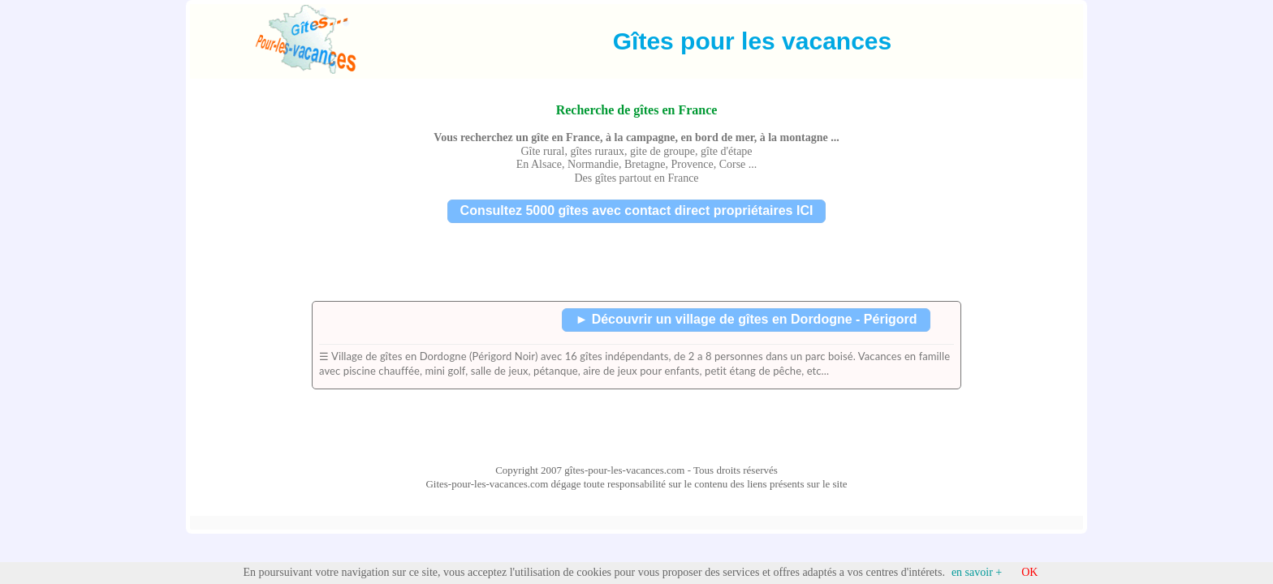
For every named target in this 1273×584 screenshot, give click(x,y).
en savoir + (977, 572)
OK (1029, 572)
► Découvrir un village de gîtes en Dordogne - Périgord (746, 319)
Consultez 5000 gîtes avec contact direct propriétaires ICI (636, 210)
